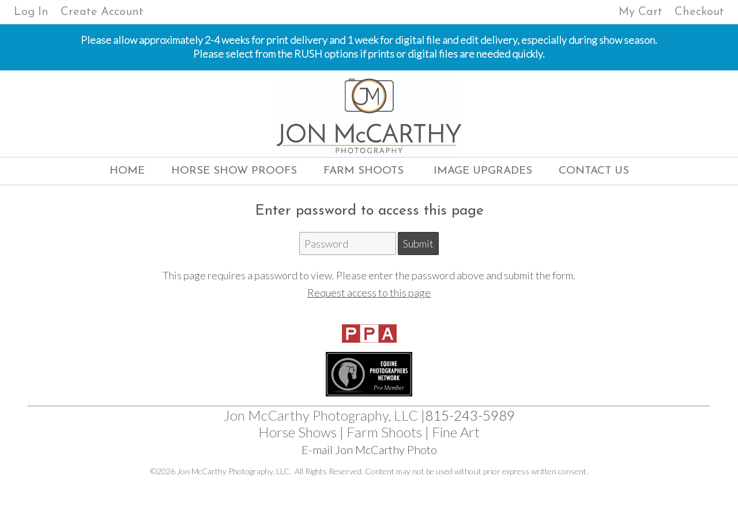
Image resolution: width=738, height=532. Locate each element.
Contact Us (594, 171)
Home (127, 171)
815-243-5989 (470, 415)
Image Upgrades (483, 171)
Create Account (102, 12)
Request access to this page (369, 292)
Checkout (699, 12)
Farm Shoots (363, 171)
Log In (31, 12)
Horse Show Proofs (234, 171)
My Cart (642, 12)
